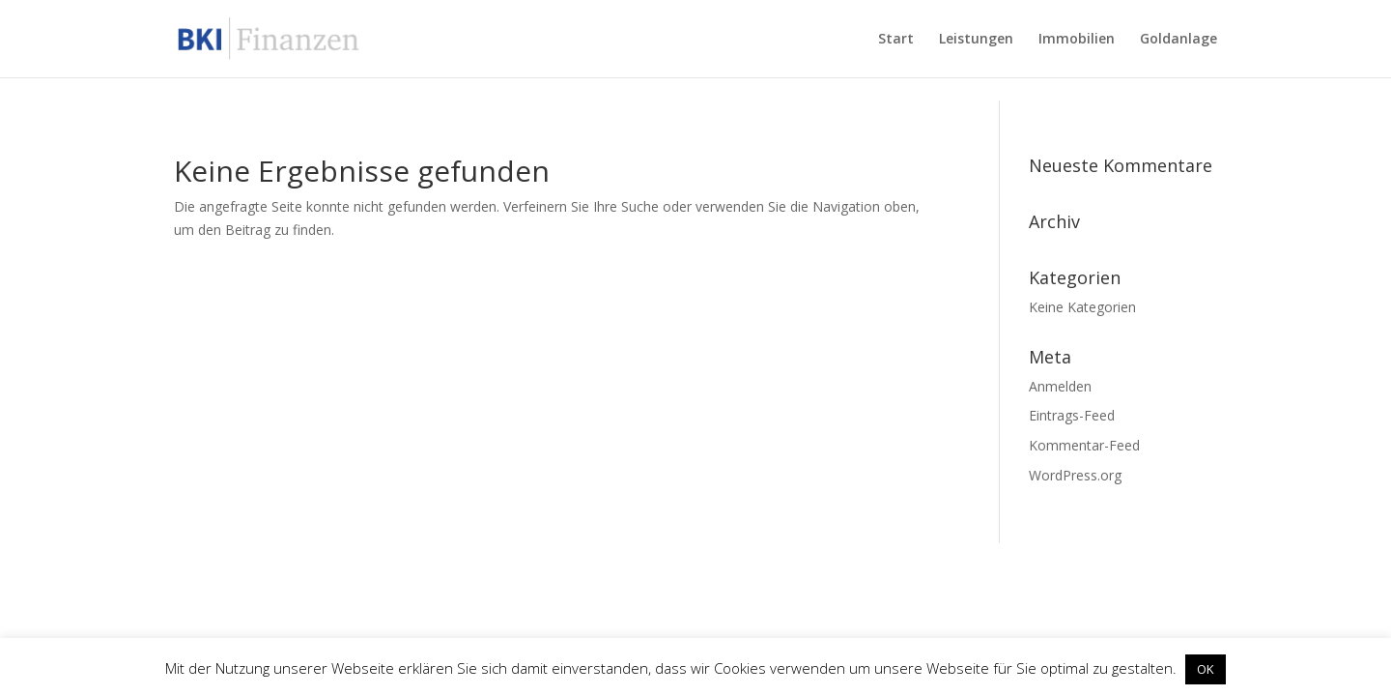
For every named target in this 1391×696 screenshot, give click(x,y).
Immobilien (1076, 39)
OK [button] (1205, 669)
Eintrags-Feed (1072, 415)
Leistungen (976, 39)
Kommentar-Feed (1084, 445)
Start (896, 39)
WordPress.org (1075, 475)
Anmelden (1060, 386)
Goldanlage (1178, 39)
